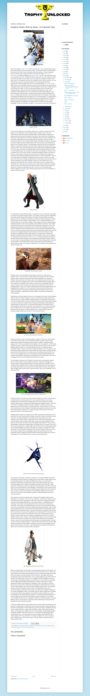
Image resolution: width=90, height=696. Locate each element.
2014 (64, 75)
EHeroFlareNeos (19, 623)
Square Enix (44, 625)
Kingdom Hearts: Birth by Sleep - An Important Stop (71, 93)
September (67, 106)
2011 (64, 129)
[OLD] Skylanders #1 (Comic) (71, 95)
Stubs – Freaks (67, 97)
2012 (64, 127)
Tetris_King (67, 140)
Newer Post (14, 676)
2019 (64, 65)
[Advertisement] (70, 156)
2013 (64, 125)
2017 (64, 69)
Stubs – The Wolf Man (69, 83)
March (66, 118)
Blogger (48, 688)
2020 (64, 63)
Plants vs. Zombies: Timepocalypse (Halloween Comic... (71, 87)
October (67, 81)
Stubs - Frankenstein (69, 99)
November (67, 79)
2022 (64, 59)
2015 (64, 73)
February (67, 120)
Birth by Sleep (18, 625)
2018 (64, 67)
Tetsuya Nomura (29, 627)
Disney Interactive (25, 625)
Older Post (53, 676)
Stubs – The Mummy (69, 90)
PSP (37, 625)
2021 (64, 61)
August (66, 108)
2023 (64, 57)
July (66, 110)
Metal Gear (34, 236)
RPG (40, 625)
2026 (64, 51)
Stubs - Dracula (68, 103)
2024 (64, 55)
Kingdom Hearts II (34, 75)
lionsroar (67, 142)
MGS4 (33, 612)
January (67, 123)
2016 (64, 71)
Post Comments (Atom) (22, 678)
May (66, 114)
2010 (64, 131)
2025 (64, 53)
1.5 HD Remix (48, 83)
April (66, 116)
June (66, 112)
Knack (65, 101)
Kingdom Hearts (25, 69)
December (67, 77)
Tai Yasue (24, 627)
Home (33, 676)
